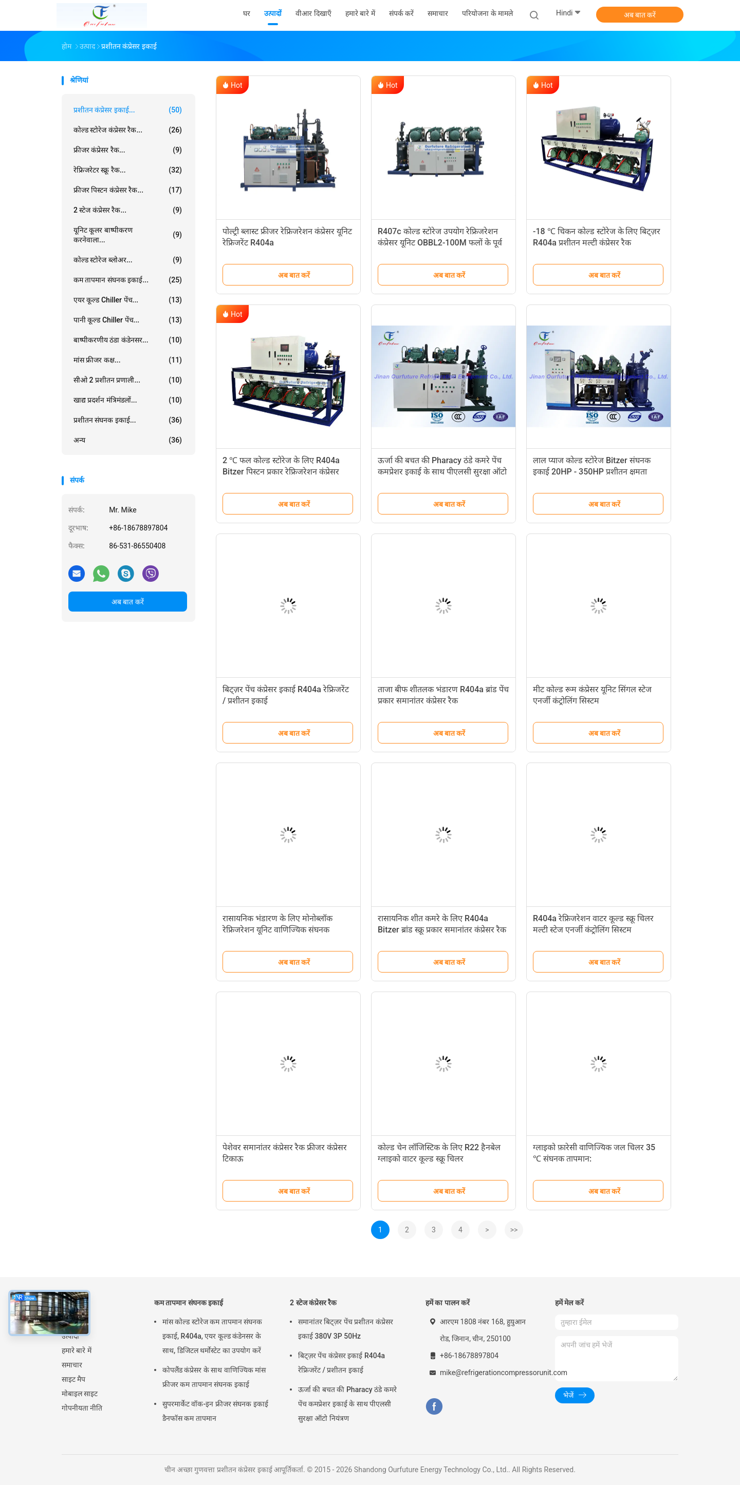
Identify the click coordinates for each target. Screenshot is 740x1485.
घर (65, 1322)
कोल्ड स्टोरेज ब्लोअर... (127, 260)
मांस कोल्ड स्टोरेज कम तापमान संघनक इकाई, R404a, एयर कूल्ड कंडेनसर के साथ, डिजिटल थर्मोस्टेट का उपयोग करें (212, 1336)
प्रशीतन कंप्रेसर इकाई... (127, 110)
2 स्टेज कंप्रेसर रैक (313, 1303)
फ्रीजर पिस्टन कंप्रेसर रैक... (127, 190)
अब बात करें (640, 15)
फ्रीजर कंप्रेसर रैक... (127, 150)
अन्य (127, 440)
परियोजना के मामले (487, 13)
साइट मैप (73, 1379)
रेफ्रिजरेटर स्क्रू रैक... (127, 170)
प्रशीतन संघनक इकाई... (127, 420)
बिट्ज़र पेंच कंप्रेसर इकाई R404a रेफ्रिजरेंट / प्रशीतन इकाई (341, 1362)
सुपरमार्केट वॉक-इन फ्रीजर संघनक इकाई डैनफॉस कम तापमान (215, 1411)
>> (514, 1230)
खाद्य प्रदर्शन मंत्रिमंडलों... (127, 400)
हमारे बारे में (76, 1350)
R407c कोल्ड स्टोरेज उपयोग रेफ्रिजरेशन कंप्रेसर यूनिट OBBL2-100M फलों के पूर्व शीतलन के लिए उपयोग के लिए (440, 242)
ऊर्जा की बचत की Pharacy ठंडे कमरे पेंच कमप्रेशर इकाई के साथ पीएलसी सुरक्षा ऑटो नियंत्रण (442, 471)
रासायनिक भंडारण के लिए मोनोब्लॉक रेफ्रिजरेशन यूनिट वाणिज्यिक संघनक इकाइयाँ (277, 929)
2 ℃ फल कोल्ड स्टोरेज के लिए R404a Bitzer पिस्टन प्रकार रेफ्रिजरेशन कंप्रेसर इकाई (281, 471)
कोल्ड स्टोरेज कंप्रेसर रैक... (127, 130)
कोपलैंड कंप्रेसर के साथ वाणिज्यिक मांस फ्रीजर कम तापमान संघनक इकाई (214, 1377)
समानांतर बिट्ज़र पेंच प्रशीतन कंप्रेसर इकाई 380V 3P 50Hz (345, 1329)
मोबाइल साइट (80, 1393)
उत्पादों (70, 1336)
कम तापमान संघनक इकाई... (127, 280)
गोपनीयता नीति (82, 1408)
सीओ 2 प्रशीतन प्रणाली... (127, 380)
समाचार (72, 1365)
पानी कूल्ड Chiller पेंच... (127, 320)
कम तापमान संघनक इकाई (188, 1303)
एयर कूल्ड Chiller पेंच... (127, 300)
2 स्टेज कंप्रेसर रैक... (127, 210)
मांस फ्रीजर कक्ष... (127, 360)
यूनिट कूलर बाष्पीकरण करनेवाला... (127, 235)
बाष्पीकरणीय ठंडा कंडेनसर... (127, 340)
